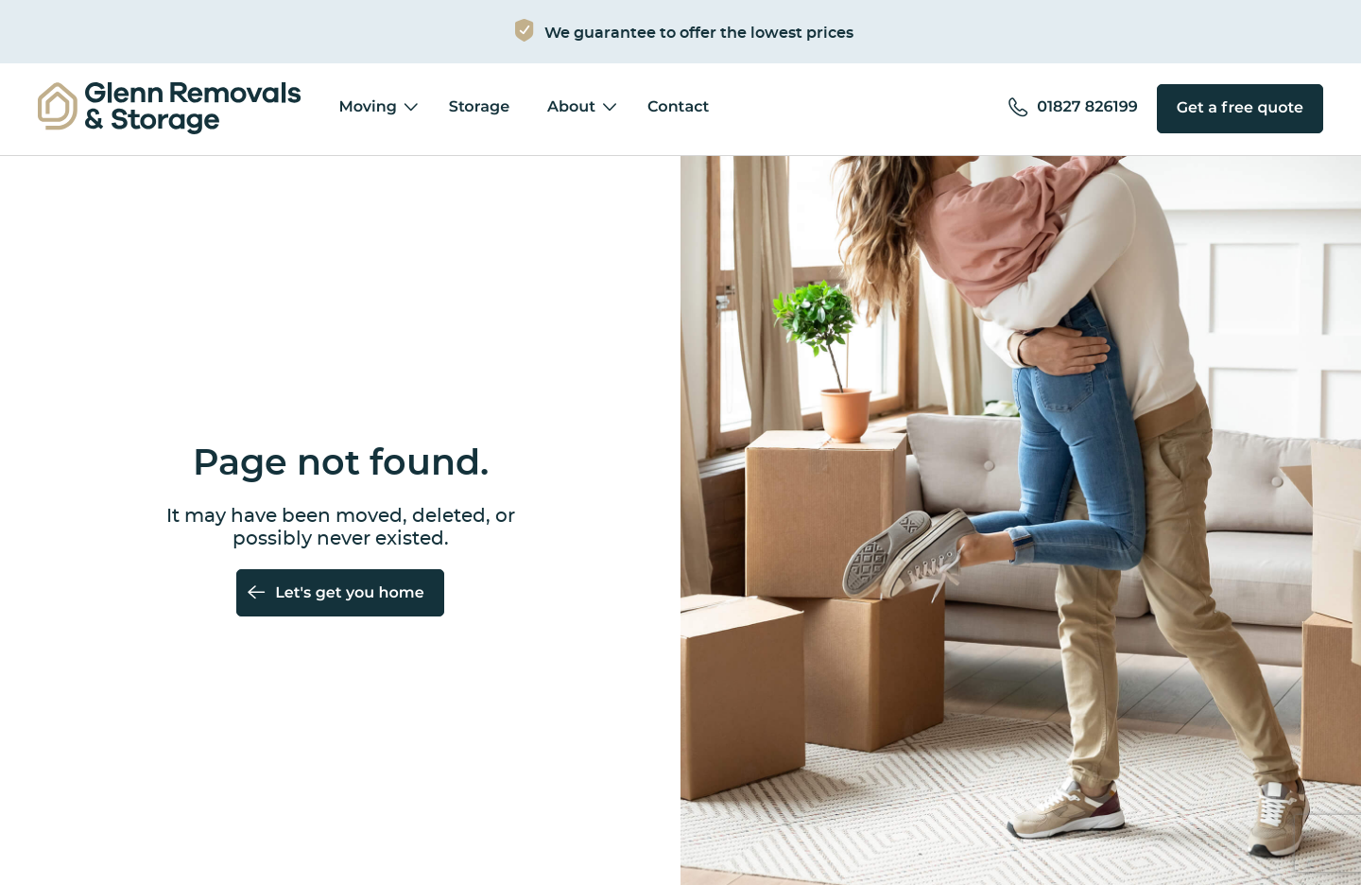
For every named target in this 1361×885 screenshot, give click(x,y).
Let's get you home (349, 593)
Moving (367, 107)
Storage (479, 107)
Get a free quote (1240, 108)
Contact (678, 107)
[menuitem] (169, 109)
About (571, 107)
